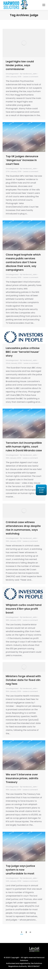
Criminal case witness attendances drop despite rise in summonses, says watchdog (23, 527)
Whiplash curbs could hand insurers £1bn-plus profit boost (23, 608)
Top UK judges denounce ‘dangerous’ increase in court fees (22, 160)
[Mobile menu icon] (43, 5)
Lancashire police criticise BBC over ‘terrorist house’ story (23, 351)
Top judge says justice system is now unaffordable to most (20, 869)
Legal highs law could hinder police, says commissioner (20, 65)
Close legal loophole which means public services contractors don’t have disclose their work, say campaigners (23, 262)
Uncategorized (12, 74)
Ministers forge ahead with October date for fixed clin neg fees (23, 680)
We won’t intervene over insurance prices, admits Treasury (22, 778)
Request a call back (41, 489)
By (28, 74)
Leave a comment (30, 76)
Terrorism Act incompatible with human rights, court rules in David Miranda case (24, 446)
